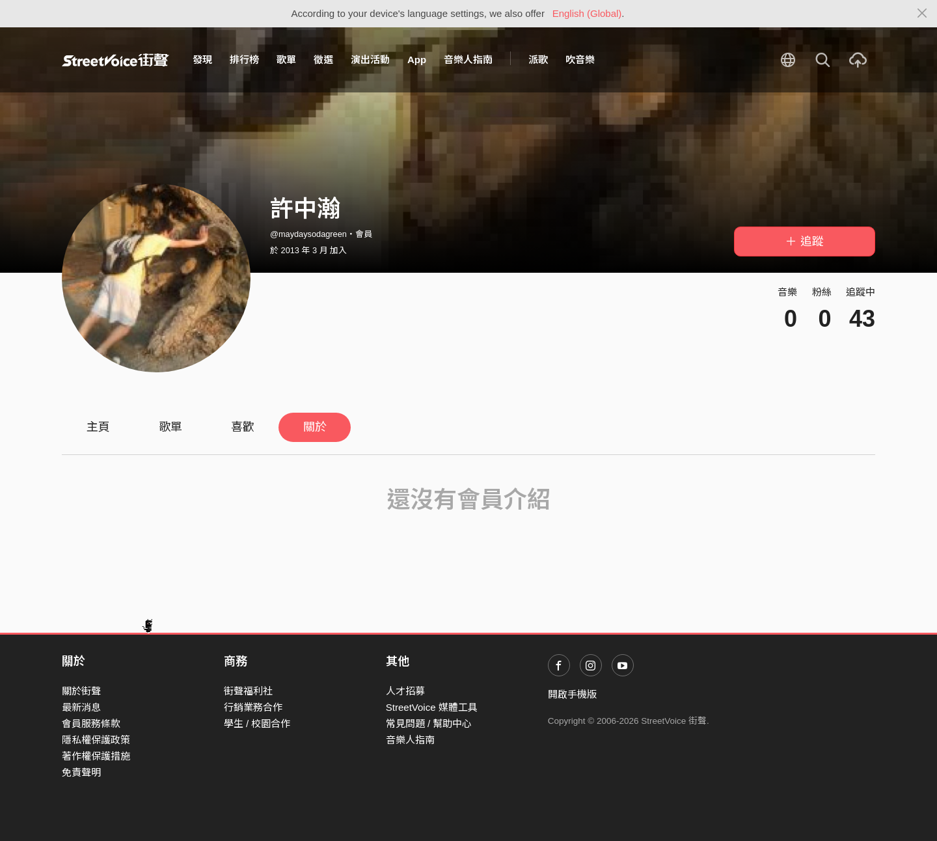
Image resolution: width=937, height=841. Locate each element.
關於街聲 (81, 690)
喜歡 (242, 427)
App (416, 59)
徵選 (323, 59)
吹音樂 (580, 59)
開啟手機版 (572, 694)
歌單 (286, 59)
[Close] (922, 13)
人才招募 (405, 690)
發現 (202, 59)
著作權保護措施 (96, 756)
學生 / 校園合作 (257, 723)
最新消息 (81, 707)
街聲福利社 (248, 690)
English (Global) (587, 13)
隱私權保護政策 (96, 739)
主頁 (98, 427)
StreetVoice (115, 59)
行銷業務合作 (253, 707)
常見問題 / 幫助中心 (429, 723)
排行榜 (244, 59)
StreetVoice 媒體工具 (432, 707)
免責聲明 (81, 772)
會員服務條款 (91, 723)
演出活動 (370, 59)
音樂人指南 (468, 59)
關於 (315, 427)
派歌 (538, 59)
